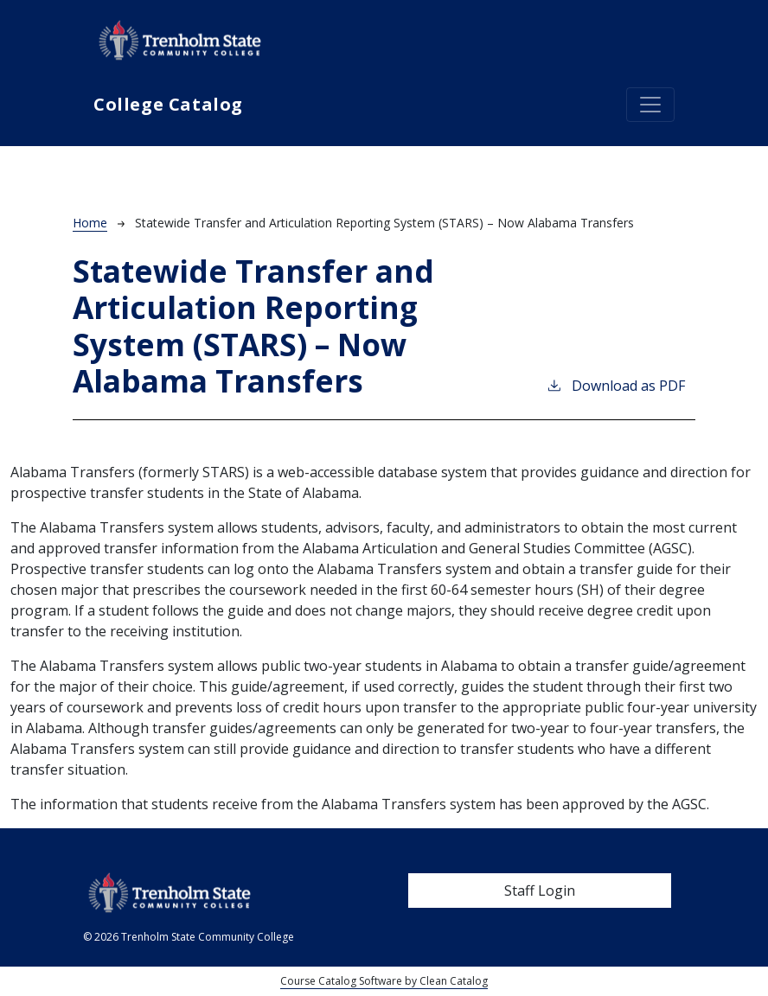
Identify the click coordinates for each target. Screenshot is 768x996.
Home (90, 222)
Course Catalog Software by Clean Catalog (384, 981)
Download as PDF (615, 385)
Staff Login (539, 890)
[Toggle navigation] (650, 104)
